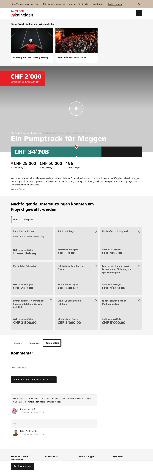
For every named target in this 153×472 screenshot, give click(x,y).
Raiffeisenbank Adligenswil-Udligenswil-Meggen (68, 133)
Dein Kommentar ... (20, 368)
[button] (139, 13)
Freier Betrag (24, 253)
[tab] (16, 219)
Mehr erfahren (115, 4)
